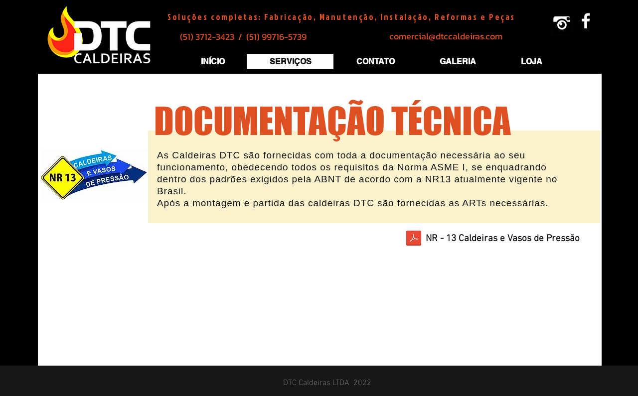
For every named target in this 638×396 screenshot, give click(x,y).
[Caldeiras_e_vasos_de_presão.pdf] (413, 239)
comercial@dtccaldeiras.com (445, 36)
